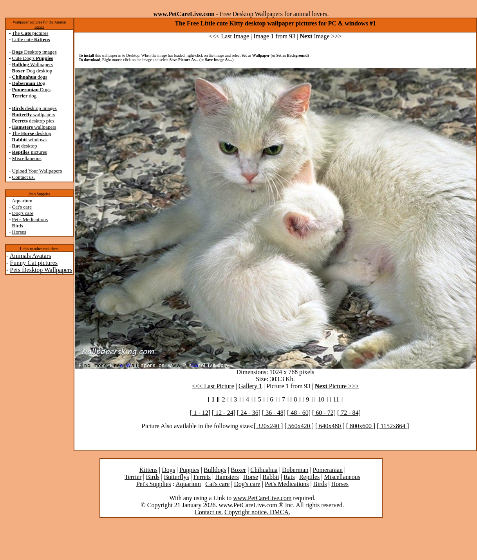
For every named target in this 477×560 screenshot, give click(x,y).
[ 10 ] (321, 399)
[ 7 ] (283, 399)
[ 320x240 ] (268, 426)
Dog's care (23, 213)
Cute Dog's (32, 58)
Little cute (31, 39)
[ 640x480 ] (330, 426)
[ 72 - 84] (349, 412)
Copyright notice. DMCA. (257, 512)
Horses (19, 232)
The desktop (31, 133)
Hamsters (226, 477)
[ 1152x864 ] (393, 426)
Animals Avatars (30, 255)
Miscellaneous (27, 158)
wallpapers (33, 114)
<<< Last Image (229, 36)
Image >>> (321, 36)
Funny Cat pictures (34, 262)
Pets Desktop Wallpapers (41, 269)
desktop (24, 146)
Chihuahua (263, 469)
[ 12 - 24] (223, 412)
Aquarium (22, 200)
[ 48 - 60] (299, 412)
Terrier (133, 477)
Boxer (238, 469)
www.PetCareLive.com (262, 498)
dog (24, 96)
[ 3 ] (235, 399)
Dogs (31, 89)
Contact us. (23, 177)
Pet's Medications (30, 219)
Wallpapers (32, 64)
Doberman (295, 469)
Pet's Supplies (39, 194)
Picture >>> (337, 386)
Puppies (189, 469)
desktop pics (33, 121)
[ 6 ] (271, 399)
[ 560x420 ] (299, 426)
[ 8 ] (295, 399)
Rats (289, 477)
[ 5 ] (259, 399)
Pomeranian (328, 469)
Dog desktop (32, 71)
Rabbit (270, 477)
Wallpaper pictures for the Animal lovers (39, 24)
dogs (29, 77)
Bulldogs (215, 469)
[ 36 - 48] (273, 412)
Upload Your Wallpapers (37, 171)
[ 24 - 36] (248, 412)
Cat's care (22, 207)
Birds (17, 226)
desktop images (34, 108)
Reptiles (309, 477)
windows (29, 139)
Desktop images (34, 52)
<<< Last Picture (213, 386)
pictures (29, 152)
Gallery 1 (250, 386)
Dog (28, 83)
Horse (250, 477)
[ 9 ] (307, 399)
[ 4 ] (247, 399)
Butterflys (176, 477)
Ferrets (202, 477)
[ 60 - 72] (324, 412)
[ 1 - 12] (200, 412)
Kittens (148, 469)
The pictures (30, 33)
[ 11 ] (336, 399)
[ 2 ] (223, 399)
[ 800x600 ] (361, 426)
